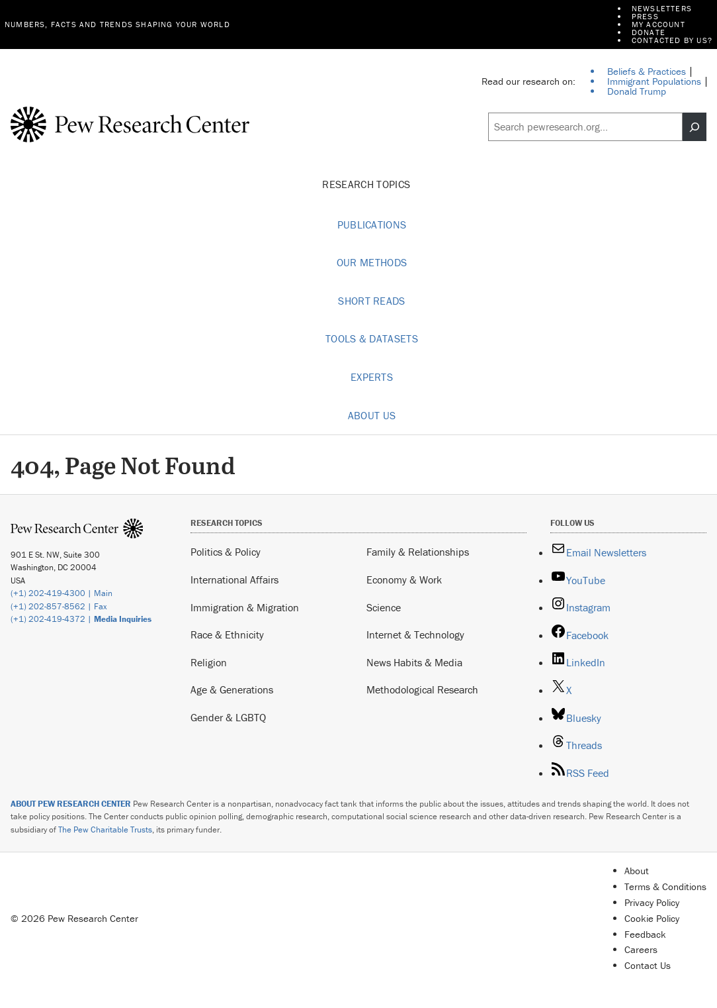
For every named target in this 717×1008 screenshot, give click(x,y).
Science (383, 607)
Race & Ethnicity (227, 634)
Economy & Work (404, 579)
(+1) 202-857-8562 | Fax (59, 606)
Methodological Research (422, 689)
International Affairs (234, 579)
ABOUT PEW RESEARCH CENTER (71, 803)
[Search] (694, 127)
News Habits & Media (414, 662)
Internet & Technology (415, 634)
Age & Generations (231, 689)
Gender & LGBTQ (228, 717)
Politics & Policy (225, 551)
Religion (208, 662)
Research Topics (371, 184)
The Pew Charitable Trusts (105, 829)
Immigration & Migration (244, 607)
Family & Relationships (417, 551)
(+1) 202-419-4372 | (81, 619)
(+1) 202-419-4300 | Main (61, 593)
